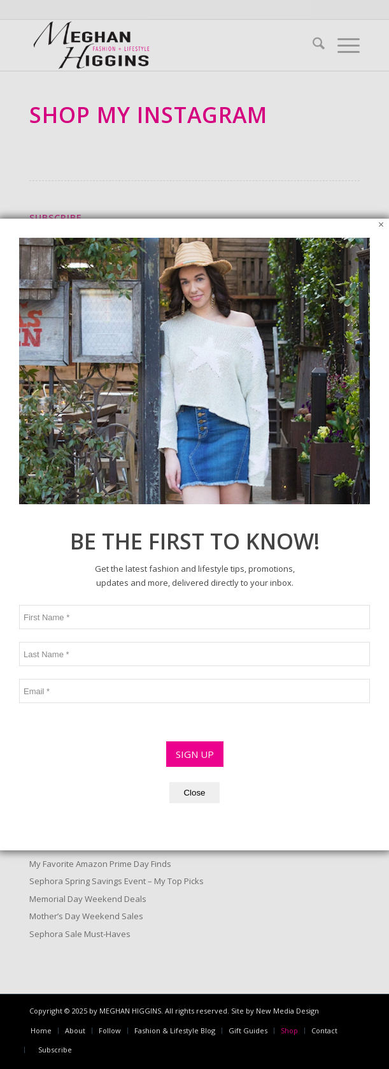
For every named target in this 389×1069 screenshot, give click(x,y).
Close (194, 574)
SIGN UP (195, 535)
